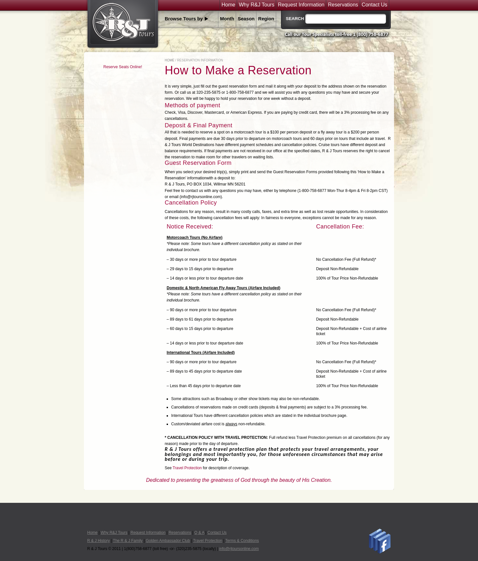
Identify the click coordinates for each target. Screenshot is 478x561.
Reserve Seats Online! (122, 67)
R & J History (98, 540)
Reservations (343, 4)
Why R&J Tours (256, 4)
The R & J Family (128, 540)
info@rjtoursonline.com (239, 548)
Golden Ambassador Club (168, 540)
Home (228, 4)
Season (246, 18)
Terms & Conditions (242, 540)
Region (266, 18)
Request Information (301, 4)
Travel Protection (187, 468)
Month (227, 18)
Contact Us (374, 4)
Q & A (199, 532)
